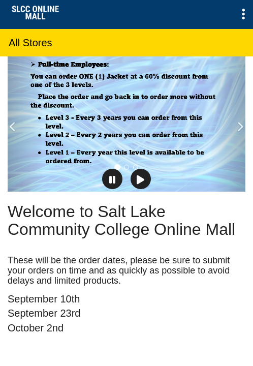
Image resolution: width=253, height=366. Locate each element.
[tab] (117, 167)
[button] (243, 14)
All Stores (30, 42)
